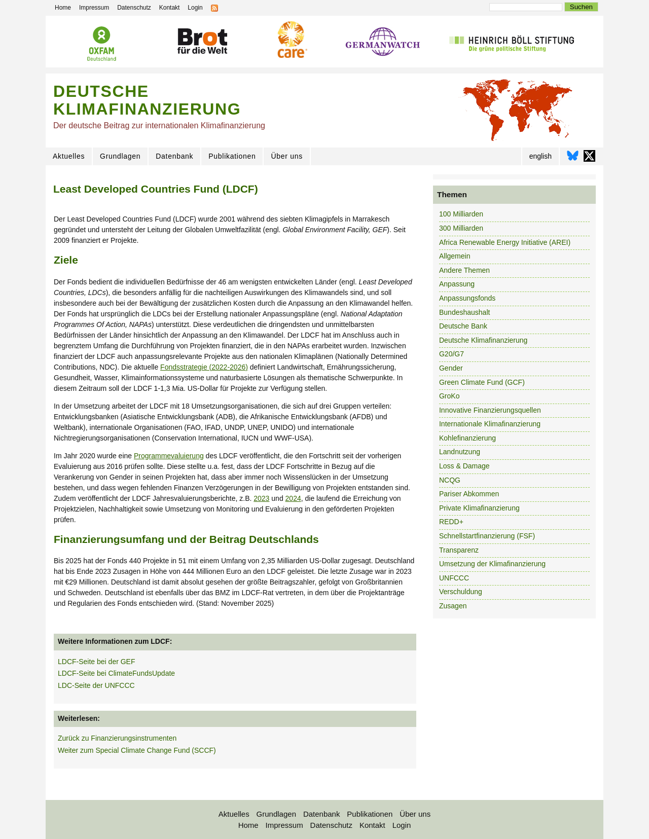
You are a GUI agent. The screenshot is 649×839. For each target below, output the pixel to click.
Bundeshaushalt (464, 312)
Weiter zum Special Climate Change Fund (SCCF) (137, 750)
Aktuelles (69, 156)
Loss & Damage (464, 466)
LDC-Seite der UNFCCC (96, 685)
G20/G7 (451, 354)
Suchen (581, 7)
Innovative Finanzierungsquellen (490, 410)
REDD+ (451, 522)
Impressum (284, 825)
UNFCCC (454, 578)
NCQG (449, 480)
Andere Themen (464, 270)
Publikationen (232, 156)
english (540, 156)
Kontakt (372, 825)
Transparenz (459, 550)
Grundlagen (120, 156)
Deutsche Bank (463, 326)
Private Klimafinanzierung (479, 508)
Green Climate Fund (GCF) (482, 382)
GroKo (449, 396)
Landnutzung (459, 452)
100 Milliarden (461, 214)
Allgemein (454, 256)
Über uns (286, 156)
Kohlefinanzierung (467, 438)
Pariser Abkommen (469, 494)
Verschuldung (460, 592)
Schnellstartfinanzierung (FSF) (487, 536)
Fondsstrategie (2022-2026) (204, 367)
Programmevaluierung (169, 456)
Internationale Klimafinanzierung (489, 424)
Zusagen (452, 606)
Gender (451, 368)
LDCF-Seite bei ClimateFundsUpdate (116, 673)
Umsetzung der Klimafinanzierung (492, 564)
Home (248, 825)
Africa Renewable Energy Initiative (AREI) (504, 242)
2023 (261, 498)
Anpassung (457, 284)
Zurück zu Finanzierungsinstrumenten (117, 738)
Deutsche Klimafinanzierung (483, 340)
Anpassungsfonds (467, 298)
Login (401, 825)
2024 (293, 498)
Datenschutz (331, 825)
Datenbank (174, 156)
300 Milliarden (461, 228)
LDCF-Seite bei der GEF (96, 662)
